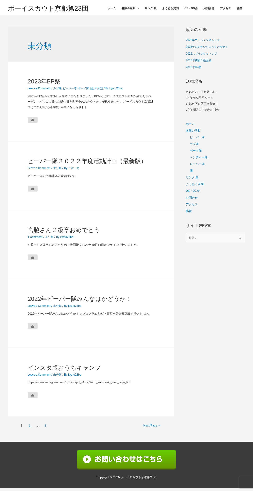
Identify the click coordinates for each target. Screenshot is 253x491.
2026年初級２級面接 (199, 63)
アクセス (224, 9)
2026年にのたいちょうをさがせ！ (208, 49)
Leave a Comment (40, 91)
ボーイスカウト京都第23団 (50, 9)
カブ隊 (58, 91)
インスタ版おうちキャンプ (64, 370)
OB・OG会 (188, 9)
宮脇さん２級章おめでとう (64, 232)
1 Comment (35, 240)
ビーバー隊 (71, 91)
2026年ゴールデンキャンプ (204, 43)
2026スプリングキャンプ (202, 56)
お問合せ (206, 9)
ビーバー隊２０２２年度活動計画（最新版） (87, 164)
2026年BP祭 (194, 70)
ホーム (103, 9)
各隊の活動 (121, 9)
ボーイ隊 (87, 91)
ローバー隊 (197, 166)
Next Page (150, 429)
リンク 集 (145, 9)
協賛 (239, 9)
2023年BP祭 (44, 84)
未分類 (102, 91)
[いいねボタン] (33, 123)
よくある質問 (166, 9)
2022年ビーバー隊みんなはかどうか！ (80, 301)
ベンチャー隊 (199, 159)
